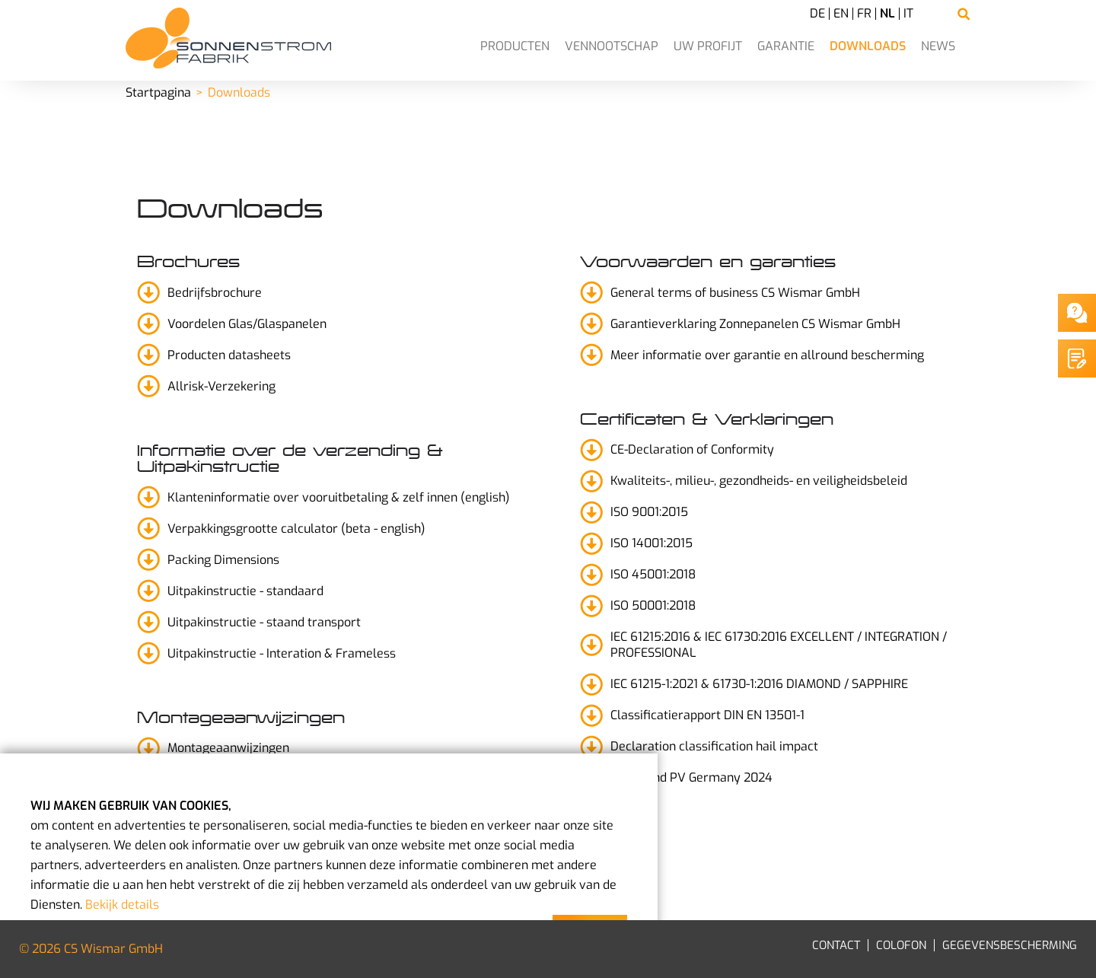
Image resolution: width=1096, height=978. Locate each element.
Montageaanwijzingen (228, 748)
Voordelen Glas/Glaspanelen (247, 324)
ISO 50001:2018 (653, 605)
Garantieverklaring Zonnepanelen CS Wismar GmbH (755, 324)
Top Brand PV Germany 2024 (691, 777)
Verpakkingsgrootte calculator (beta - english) (296, 529)
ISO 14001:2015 (651, 543)
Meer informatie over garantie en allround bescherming (767, 355)
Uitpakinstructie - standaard (245, 591)
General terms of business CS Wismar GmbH (735, 293)
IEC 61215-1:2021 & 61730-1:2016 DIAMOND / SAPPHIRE (759, 684)
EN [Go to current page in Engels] (841, 13)
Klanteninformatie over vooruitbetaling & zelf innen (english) (338, 497)
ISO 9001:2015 (649, 512)
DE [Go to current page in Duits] (817, 13)
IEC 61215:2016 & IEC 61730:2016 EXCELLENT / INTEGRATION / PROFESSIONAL (778, 645)
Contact (836, 945)
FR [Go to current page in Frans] (864, 13)
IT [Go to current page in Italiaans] (908, 13)
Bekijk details (122, 905)
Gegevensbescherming (1009, 945)
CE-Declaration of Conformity (692, 449)
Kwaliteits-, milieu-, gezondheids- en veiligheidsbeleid (758, 481)
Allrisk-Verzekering (221, 386)
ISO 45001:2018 (653, 574)
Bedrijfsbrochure (214, 293)
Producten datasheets (229, 355)
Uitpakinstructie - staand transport (264, 622)
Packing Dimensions (223, 560)
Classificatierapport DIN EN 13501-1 (707, 715)
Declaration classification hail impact (714, 746)
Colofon (901, 945)
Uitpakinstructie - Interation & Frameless (281, 653)
